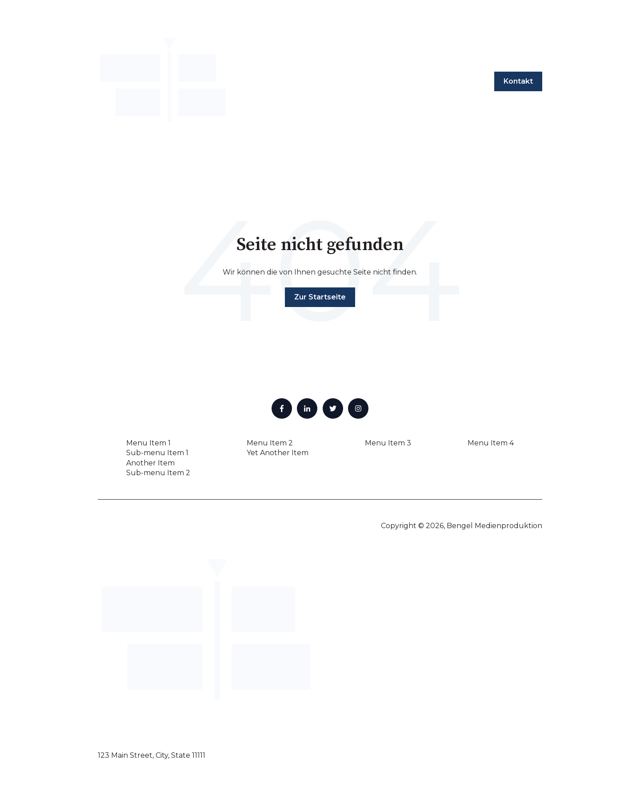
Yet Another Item (277, 453)
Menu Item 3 (388, 443)
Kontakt (518, 81)
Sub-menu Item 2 (158, 473)
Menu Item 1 (148, 443)
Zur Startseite (320, 297)
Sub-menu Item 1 (157, 453)
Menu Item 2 (270, 443)
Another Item (150, 463)
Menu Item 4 (491, 443)
